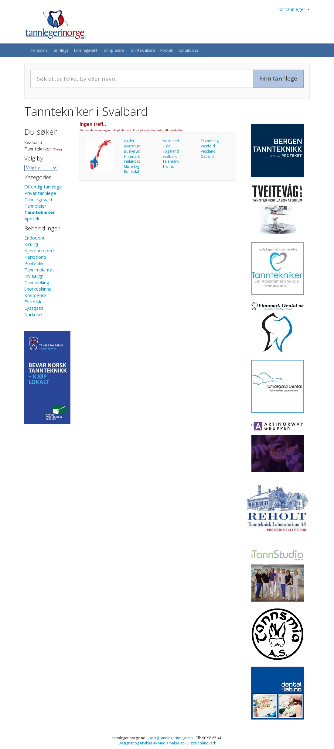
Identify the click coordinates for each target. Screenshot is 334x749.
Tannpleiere (113, 50)
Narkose (33, 314)
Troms (168, 166)
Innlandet (132, 161)
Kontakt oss (188, 50)
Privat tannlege (40, 193)
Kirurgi (31, 244)
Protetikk (33, 263)
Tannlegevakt (85, 50)
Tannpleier (35, 206)
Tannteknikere (142, 50)
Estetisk (32, 302)
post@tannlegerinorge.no (170, 737)
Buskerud (132, 151)
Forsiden (39, 50)
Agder (129, 140)
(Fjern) (57, 149)
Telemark (170, 161)
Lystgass (33, 308)
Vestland (208, 151)
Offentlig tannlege (43, 187)
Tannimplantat (39, 270)
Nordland (170, 140)
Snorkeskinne (38, 289)
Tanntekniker (39, 212)
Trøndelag (210, 140)
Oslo (166, 146)
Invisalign (33, 276)
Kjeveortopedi (39, 250)
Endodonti (35, 238)
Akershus (132, 146)
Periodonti (35, 257)
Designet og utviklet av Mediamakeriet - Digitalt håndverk (167, 743)
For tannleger (293, 9)
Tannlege (60, 50)
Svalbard (170, 156)
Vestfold (208, 146)
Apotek (166, 50)
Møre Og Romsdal (131, 169)
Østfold (207, 156)
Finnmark (132, 156)
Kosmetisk (35, 295)
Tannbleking (36, 282)
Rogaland (170, 151)
